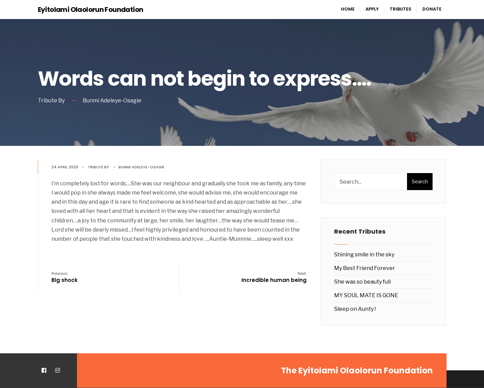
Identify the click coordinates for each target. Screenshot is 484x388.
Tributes (400, 9)
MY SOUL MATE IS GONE (366, 295)
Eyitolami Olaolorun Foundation (90, 9)
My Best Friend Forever (364, 268)
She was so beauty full (362, 282)
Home (348, 9)
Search (420, 182)
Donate (431, 9)
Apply (372, 9)
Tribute (95, 167)
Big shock (64, 277)
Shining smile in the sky (364, 254)
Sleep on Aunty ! (355, 309)
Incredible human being (274, 277)
